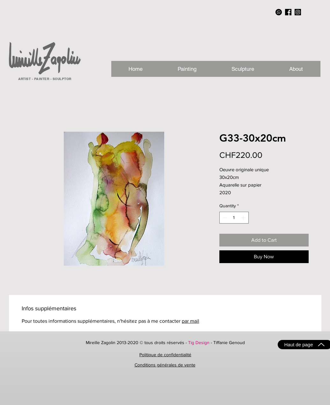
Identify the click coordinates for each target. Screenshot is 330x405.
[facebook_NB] (288, 12)
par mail (190, 321)
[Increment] (244, 217)
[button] (296, 69)
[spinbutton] (234, 217)
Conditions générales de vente (165, 364)
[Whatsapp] (278, 12)
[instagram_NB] (298, 12)
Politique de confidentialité (165, 354)
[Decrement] (224, 217)
